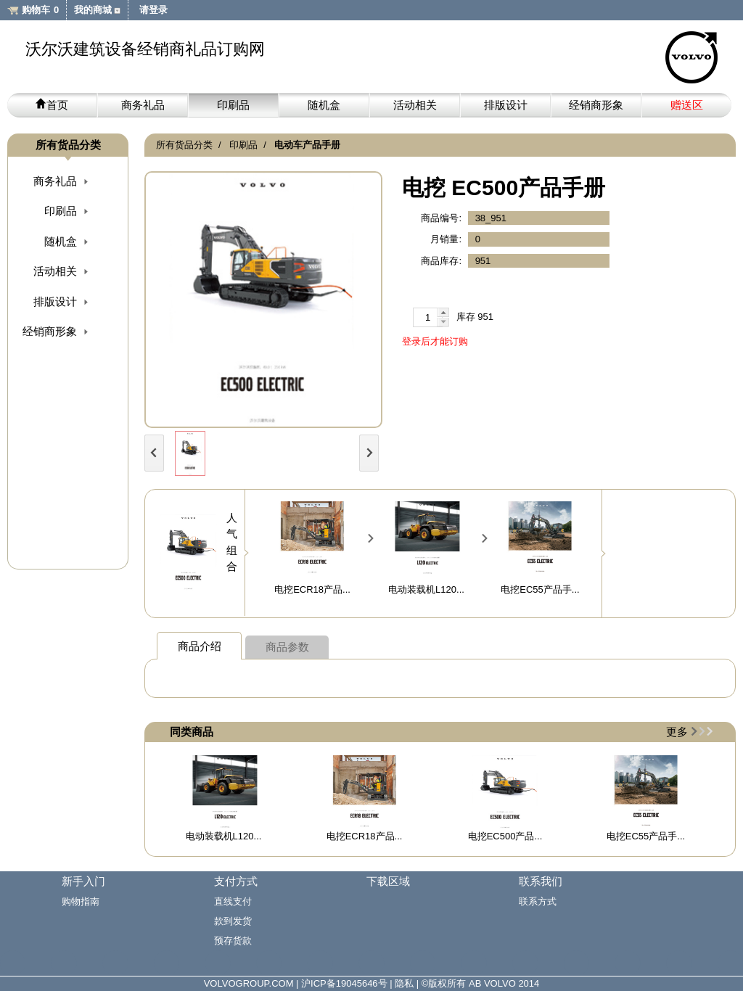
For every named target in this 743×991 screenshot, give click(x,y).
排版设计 (506, 105)
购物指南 (80, 901)
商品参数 (287, 647)
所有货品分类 (184, 144)
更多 (677, 731)
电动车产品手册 (307, 144)
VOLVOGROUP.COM (249, 983)
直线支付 (233, 901)
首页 (52, 104)
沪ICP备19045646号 (344, 983)
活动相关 (415, 105)
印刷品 (233, 105)
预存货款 (233, 940)
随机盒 (324, 105)
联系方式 (538, 901)
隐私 (404, 983)
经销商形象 (596, 105)
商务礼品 (143, 105)
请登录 (153, 9)
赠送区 (686, 105)
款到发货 (233, 921)
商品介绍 (199, 646)
